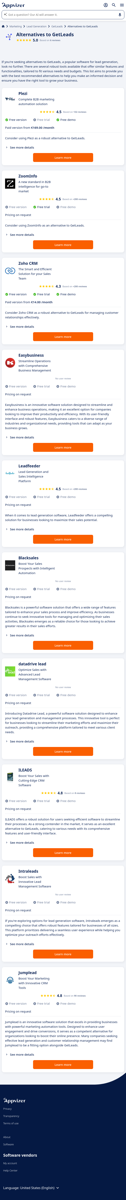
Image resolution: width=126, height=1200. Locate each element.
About (7, 1137)
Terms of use (10, 1123)
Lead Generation (36, 26)
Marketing (16, 26)
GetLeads (57, 26)
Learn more (63, 157)
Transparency (11, 1116)
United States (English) (40, 1187)
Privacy (7, 1109)
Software (8, 1144)
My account (10, 1163)
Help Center (10, 1170)
